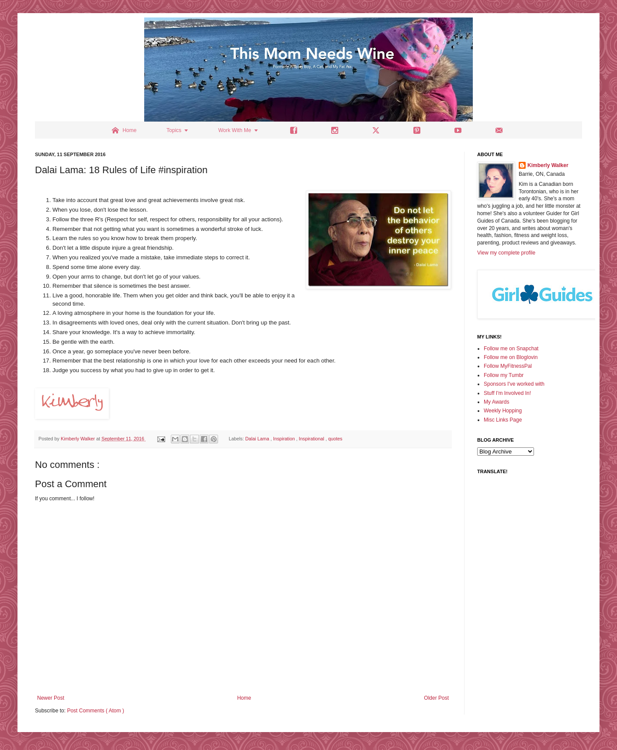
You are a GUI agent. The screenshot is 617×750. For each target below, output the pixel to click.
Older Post (436, 698)
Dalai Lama (257, 438)
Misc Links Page (503, 420)
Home (244, 698)
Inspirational (312, 438)
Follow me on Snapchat (511, 348)
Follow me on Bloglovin (510, 357)
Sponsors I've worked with (514, 384)
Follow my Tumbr (503, 375)
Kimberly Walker (547, 165)
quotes (335, 438)
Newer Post (50, 698)
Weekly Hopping (503, 411)
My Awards (496, 402)
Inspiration (284, 438)
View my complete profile (506, 253)
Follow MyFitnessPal (508, 366)
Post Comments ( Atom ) (95, 711)
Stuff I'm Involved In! (507, 393)
